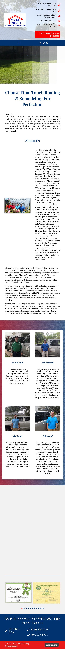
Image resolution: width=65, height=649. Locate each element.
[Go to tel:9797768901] (47, 16)
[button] (22, 608)
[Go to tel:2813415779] (47, 10)
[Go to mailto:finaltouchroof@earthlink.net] (47, 25)
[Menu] (19, 43)
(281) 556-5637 (39, 629)
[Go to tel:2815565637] (47, 4)
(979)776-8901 (39, 634)
